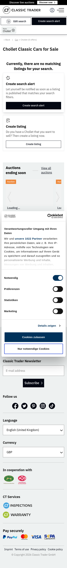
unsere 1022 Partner (28, 238)
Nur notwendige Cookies (33, 348)
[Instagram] (43, 406)
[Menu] (52, 10)
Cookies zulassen (33, 337)
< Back (7, 39)
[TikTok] (52, 406)
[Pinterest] (33, 406)
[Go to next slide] (57, 196)
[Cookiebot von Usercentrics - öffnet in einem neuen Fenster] (48, 216)
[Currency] (33, 452)
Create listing (33, 144)
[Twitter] (24, 406)
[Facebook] (15, 406)
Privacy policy (38, 549)
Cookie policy (55, 549)
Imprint (8, 549)
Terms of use (21, 549)
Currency (9, 443)
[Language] (33, 430)
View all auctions (46, 170)
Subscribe (33, 383)
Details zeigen (47, 325)
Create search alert (49, 21)
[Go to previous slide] (9, 196)
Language (10, 420)
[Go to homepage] (21, 10)
